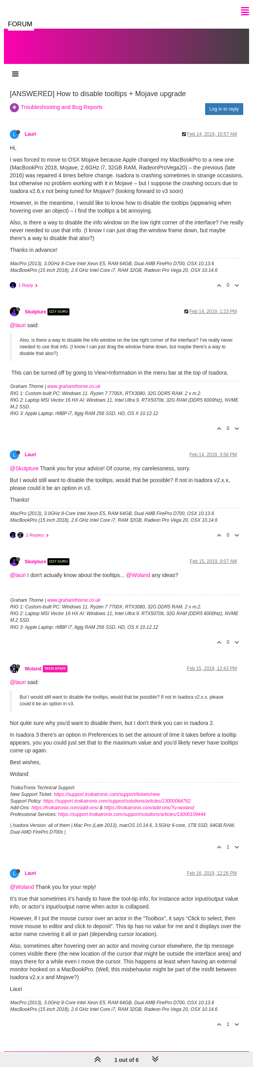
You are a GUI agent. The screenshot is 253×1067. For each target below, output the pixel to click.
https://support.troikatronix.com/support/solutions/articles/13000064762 (117, 801)
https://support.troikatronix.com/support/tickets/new (107, 794)
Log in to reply (224, 109)
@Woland (138, 575)
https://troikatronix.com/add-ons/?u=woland (149, 807)
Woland (33, 669)
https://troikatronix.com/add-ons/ (64, 807)
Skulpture (35, 312)
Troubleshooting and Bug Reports (62, 107)
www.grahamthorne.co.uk (73, 386)
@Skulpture (24, 468)
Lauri (30, 134)
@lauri (18, 325)
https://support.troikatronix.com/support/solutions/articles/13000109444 (132, 814)
